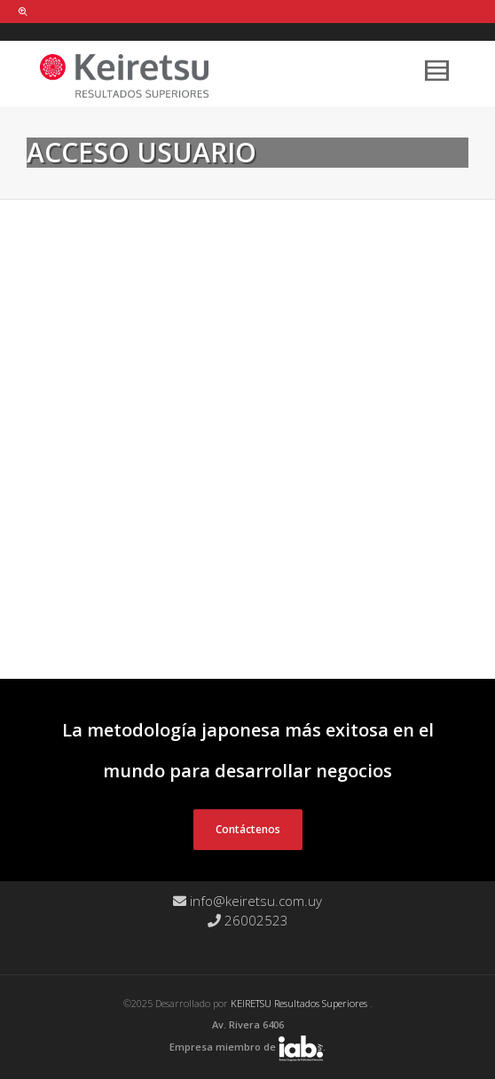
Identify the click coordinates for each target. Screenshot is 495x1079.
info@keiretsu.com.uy (247, 901)
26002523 (248, 920)
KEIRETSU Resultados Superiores (300, 1003)
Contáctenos (248, 829)
